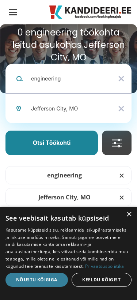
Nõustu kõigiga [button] (36, 280)
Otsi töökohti (52, 142)
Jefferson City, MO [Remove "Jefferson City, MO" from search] (64, 197)
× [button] (129, 214)
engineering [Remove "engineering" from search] (64, 175)
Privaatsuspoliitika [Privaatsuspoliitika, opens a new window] (104, 266)
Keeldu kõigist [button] (101, 280)
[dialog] (68, 253)
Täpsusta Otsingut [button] (117, 143)
